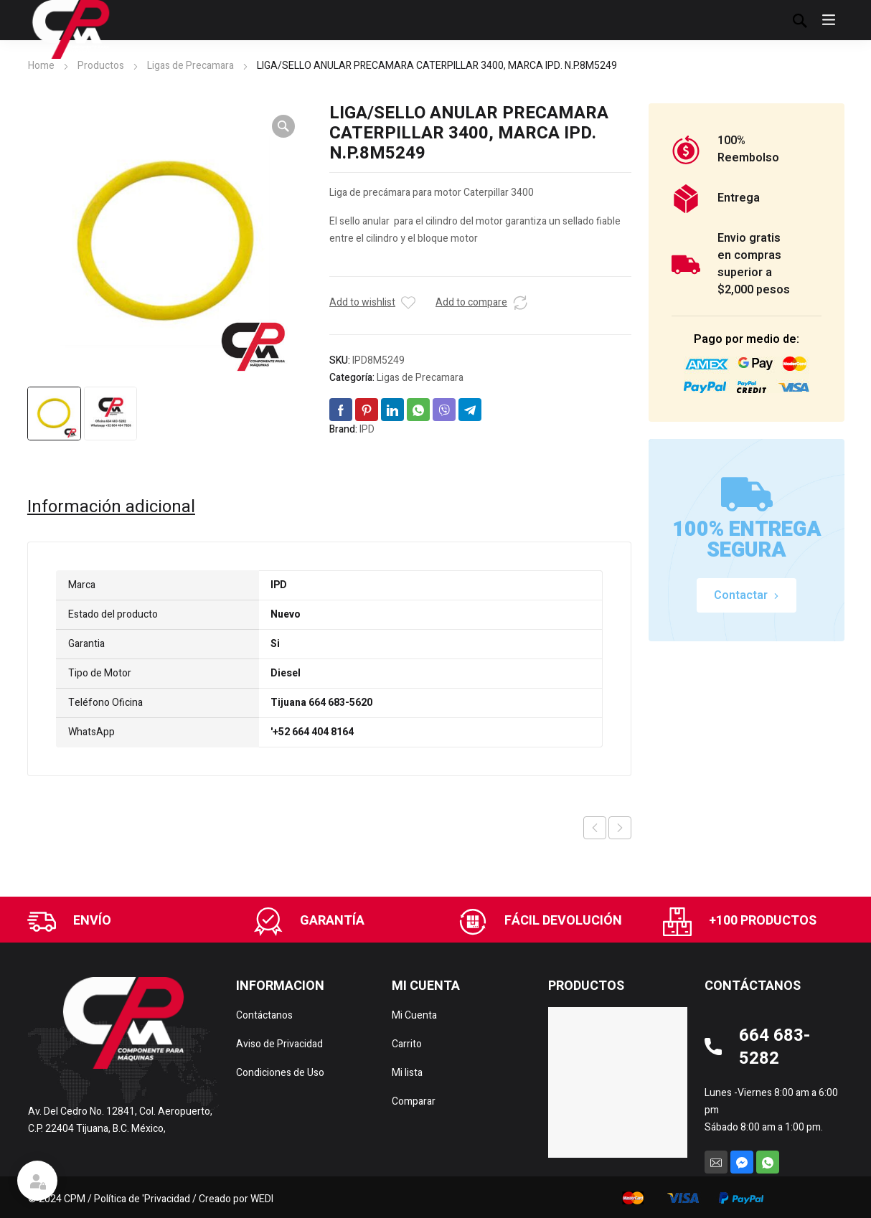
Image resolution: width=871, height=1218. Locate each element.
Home (41, 65)
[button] (283, 126)
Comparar (413, 1101)
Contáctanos (264, 1015)
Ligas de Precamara (190, 65)
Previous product (594, 827)
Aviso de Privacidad (279, 1044)
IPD (367, 429)
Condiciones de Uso (280, 1072)
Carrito (407, 1044)
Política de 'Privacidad (142, 1199)
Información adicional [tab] (111, 507)
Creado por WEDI (236, 1199)
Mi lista (407, 1072)
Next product (619, 827)
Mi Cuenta (414, 1015)
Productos (100, 65)
